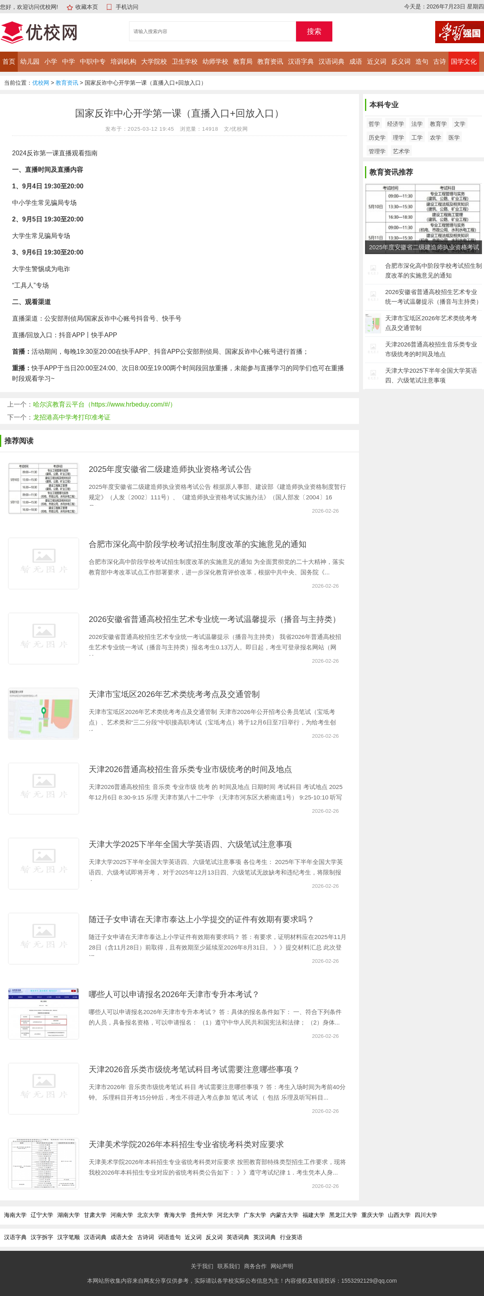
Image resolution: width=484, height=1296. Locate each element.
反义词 (401, 61)
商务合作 (255, 1266)
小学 (50, 61)
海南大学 (15, 1215)
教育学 (438, 124)
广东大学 (255, 1215)
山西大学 (399, 1215)
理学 (398, 137)
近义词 (376, 61)
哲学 (374, 124)
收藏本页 (86, 7)
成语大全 (122, 1237)
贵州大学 (201, 1215)
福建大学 (313, 1215)
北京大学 (148, 1215)
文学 (459, 124)
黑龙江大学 (343, 1215)
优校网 (40, 82)
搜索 (314, 31)
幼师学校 (215, 61)
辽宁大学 (42, 1215)
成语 (355, 61)
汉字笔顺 (68, 1237)
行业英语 (291, 1237)
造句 (421, 61)
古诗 (439, 61)
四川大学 (426, 1215)
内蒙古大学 (284, 1215)
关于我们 (202, 1266)
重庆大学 (372, 1215)
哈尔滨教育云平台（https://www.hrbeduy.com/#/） (104, 404)
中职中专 (93, 61)
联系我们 (228, 1266)
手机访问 (127, 7)
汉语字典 (301, 61)
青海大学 (175, 1215)
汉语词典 (331, 61)
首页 (8, 61)
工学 (417, 137)
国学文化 (464, 61)
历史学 (377, 137)
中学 (68, 61)
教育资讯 (270, 61)
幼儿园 (30, 61)
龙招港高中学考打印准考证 (72, 417)
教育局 (242, 61)
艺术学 (401, 151)
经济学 (395, 124)
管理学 (377, 151)
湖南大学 (68, 1215)
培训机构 (123, 61)
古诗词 (145, 1237)
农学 (435, 137)
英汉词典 (264, 1237)
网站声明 (282, 1266)
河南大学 (122, 1215)
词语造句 (169, 1237)
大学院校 (154, 61)
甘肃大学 (95, 1215)
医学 (454, 137)
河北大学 (228, 1215)
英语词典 (238, 1237)
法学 (417, 124)
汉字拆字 (42, 1237)
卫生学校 (185, 61)
